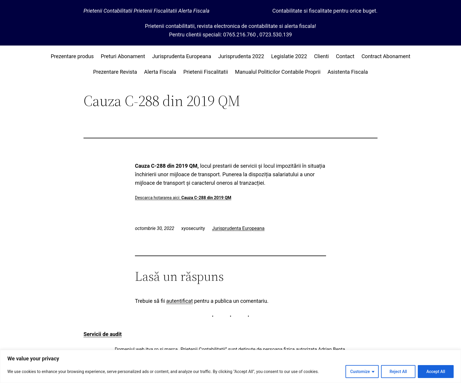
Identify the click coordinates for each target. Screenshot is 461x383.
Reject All (398, 371)
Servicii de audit (102, 334)
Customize (360, 371)
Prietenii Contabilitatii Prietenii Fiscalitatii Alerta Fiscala (146, 11)
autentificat (179, 301)
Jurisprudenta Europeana (238, 228)
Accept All (435, 371)
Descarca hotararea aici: (183, 197)
